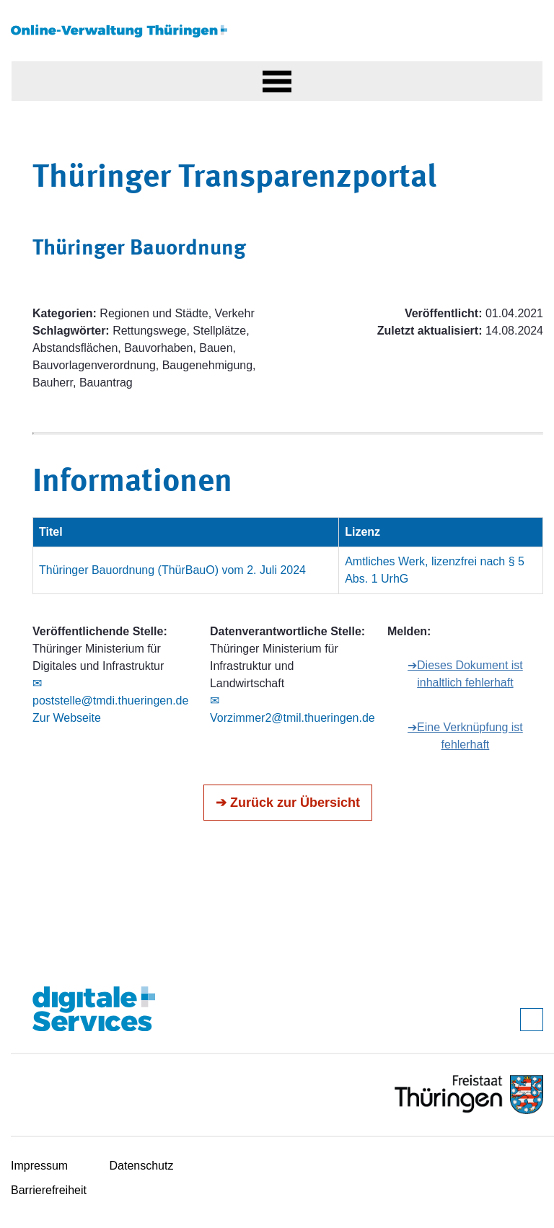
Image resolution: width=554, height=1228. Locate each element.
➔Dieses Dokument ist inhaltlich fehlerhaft (465, 674)
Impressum (39, 1165)
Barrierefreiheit (49, 1190)
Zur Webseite (66, 718)
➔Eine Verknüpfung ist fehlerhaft (465, 736)
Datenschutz (142, 1165)
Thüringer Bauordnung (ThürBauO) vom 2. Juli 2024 (172, 570)
